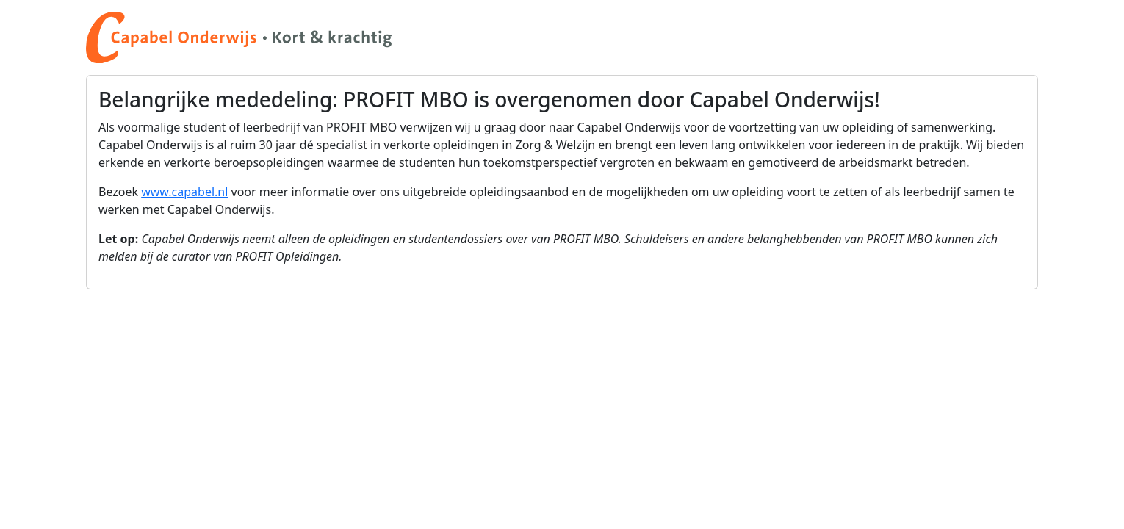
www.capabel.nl (184, 192)
